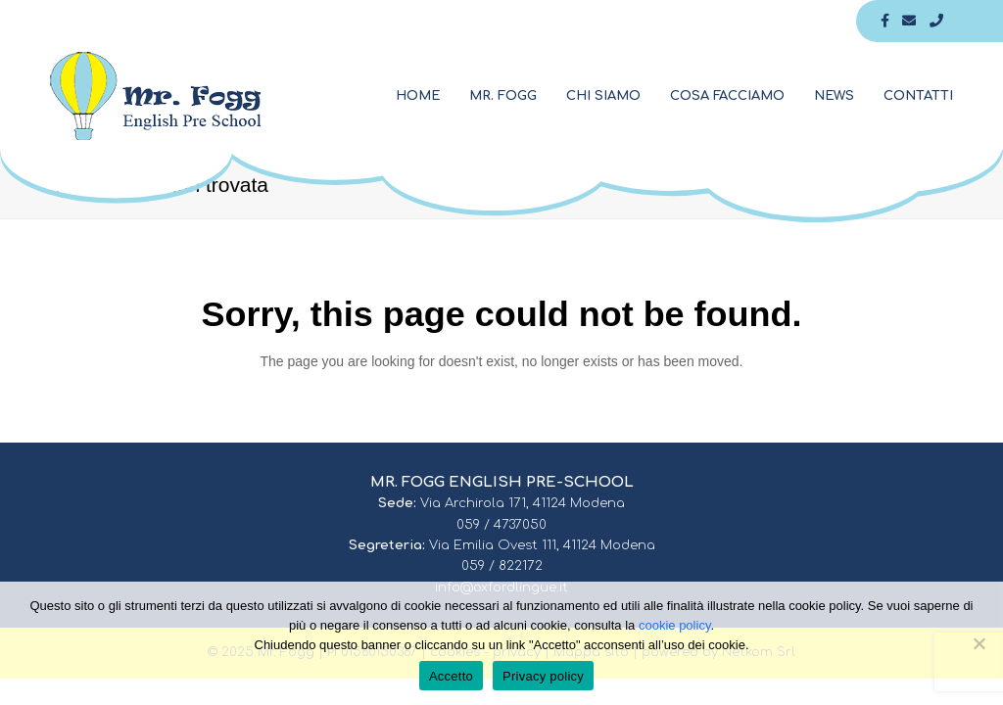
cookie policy (674, 625)
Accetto (451, 676)
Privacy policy (543, 676)
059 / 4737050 (501, 525)
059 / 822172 (502, 566)
